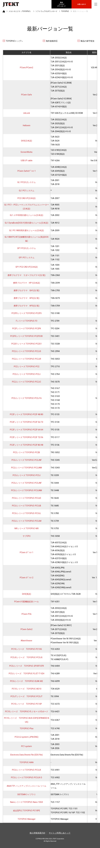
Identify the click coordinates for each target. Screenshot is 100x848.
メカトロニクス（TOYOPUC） (20, 11)
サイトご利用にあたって (60, 833)
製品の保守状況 (87, 41)
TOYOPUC (65, 11)
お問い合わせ (81, 4)
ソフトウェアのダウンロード (46, 11)
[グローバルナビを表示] (96, 4)
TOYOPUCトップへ (14, 41)
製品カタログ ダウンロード (61, 4)
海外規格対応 (52, 41)
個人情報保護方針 (37, 833)
